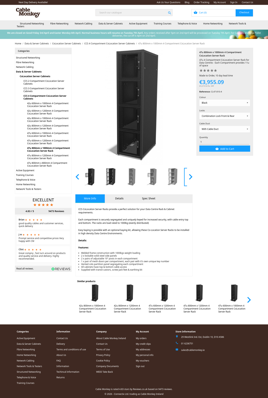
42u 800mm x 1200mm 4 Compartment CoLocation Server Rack (47, 127)
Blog (187, 2)
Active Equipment (138, 23)
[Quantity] (224, 141)
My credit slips (143, 343)
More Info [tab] (90, 198)
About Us (61, 355)
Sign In (233, 2)
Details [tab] (119, 198)
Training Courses (162, 23)
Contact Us (247, 2)
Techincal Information (67, 371)
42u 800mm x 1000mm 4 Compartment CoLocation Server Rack (47, 120)
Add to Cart (227, 149)
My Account (220, 2)
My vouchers (142, 360)
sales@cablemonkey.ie (193, 350)
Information (62, 366)
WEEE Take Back (104, 371)
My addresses (143, 349)
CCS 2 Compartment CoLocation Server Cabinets (43, 82)
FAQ (58, 360)
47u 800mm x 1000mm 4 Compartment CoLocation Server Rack (48, 149)
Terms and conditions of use (71, 349)
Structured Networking (32, 23)
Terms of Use (103, 349)
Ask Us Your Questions (168, 2)
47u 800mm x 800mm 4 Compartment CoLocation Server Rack (47, 164)
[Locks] (224, 116)
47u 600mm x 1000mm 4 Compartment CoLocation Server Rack (47, 135)
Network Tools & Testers (28, 189)
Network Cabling (83, 23)
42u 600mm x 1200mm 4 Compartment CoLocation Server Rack (47, 112)
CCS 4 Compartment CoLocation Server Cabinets (44, 97)
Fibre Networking (59, 23)
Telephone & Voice (187, 23)
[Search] (133, 12)
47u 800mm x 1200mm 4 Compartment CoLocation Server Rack (47, 157)
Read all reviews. (25, 268)
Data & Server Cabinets (111, 23)
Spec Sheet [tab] (148, 198)
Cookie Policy (103, 360)
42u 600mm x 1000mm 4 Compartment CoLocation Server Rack (47, 105)
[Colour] (224, 103)
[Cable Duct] (224, 129)
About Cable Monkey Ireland (111, 338)
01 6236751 (187, 343)
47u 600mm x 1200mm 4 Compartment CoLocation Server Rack (47, 142)
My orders (141, 338)
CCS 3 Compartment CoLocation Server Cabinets (43, 90)
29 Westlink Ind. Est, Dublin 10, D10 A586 (202, 337)
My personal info (145, 355)
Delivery (60, 343)
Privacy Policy (103, 355)
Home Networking (212, 23)
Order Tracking (201, 2)
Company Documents (107, 366)
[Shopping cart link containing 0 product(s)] (222, 13)
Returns (60, 377)
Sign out (140, 366)
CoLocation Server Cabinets (35, 76)
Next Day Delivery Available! (33, 2)
